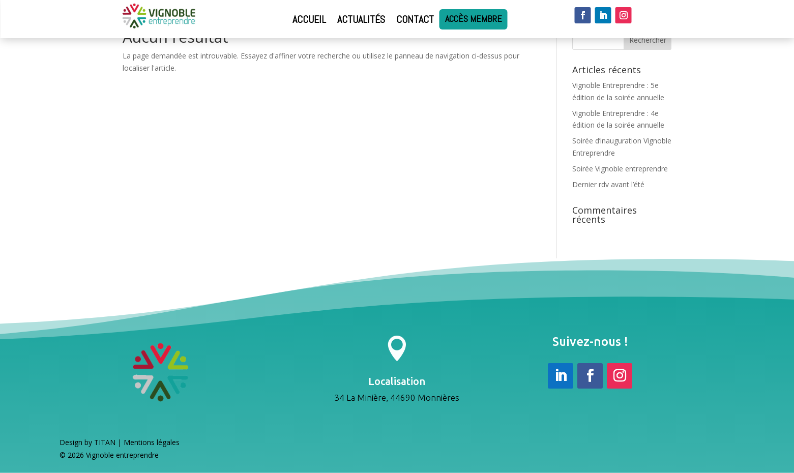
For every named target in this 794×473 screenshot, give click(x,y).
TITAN (104, 445)
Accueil (309, 19)
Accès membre (473, 19)
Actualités (361, 19)
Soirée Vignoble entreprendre (620, 168)
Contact (415, 19)
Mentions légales (152, 445)
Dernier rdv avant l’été (608, 184)
